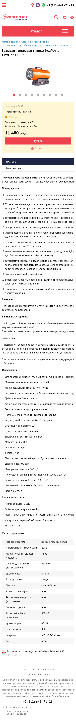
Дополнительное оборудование (22, 45)
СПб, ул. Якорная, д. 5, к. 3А (17, 707)
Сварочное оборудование (35, 41)
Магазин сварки (10, 41)
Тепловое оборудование (55, 45)
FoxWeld (26, 111)
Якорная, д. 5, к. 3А (27, 125)
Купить (38, 141)
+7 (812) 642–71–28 (38, 702)
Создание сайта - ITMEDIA (38, 674)
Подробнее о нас (61, 696)
